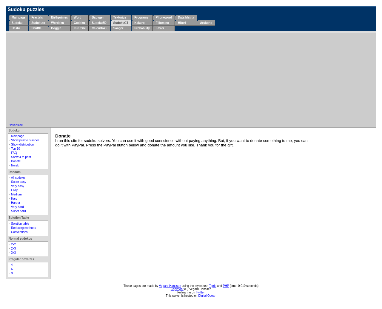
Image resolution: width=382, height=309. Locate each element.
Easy (14, 190)
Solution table (20, 223)
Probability (142, 28)
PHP (226, 285)
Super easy (18, 181)
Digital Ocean (207, 295)
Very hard (17, 207)
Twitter (200, 292)
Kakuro (139, 23)
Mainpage (18, 17)
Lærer (160, 28)
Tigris (212, 285)
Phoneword (164, 17)
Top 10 (15, 148)
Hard (14, 198)
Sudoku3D (99, 23)
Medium (16, 194)
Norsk (15, 165)
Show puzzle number (25, 140)
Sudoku (17, 23)
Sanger (118, 28)
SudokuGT (121, 23)
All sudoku (18, 177)
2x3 (13, 248)
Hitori (182, 23)
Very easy (17, 186)
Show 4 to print (21, 157)
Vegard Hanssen (170, 285)
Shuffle (36, 28)
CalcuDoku (99, 28)
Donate (16, 161)
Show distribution (22, 144)
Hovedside (16, 125)
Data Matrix (186, 17)
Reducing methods (23, 228)
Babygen (98, 17)
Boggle (56, 28)
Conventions (19, 232)
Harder (15, 202)
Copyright (177, 289)
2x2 (13, 244)
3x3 (13, 252)
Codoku (79, 23)
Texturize (119, 17)
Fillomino (162, 23)
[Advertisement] (191, 78)
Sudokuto (38, 23)
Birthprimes (59, 17)
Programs (141, 17)
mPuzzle (80, 28)
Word (77, 17)
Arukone (206, 23)
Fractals (37, 17)
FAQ (14, 152)
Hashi (16, 28)
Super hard (18, 211)
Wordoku (57, 23)
